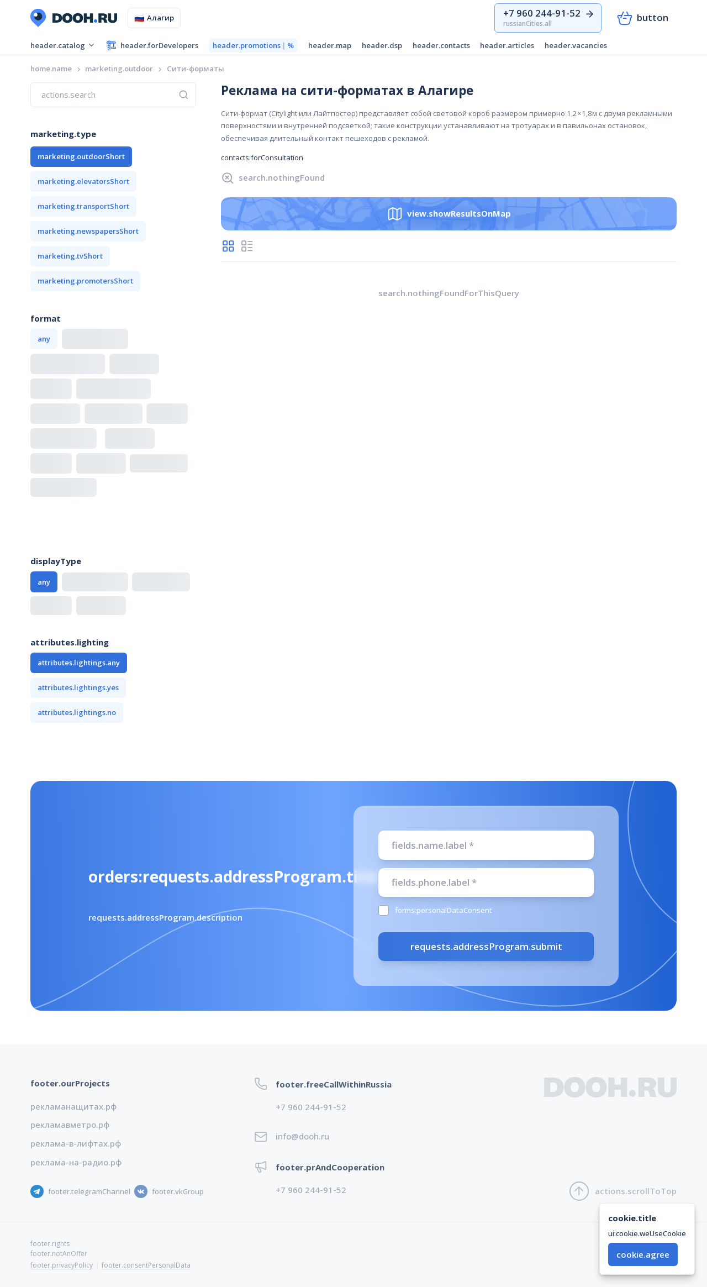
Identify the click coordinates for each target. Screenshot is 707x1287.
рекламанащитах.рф (73, 1106)
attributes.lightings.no (77, 712)
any (44, 339)
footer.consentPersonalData (146, 1265)
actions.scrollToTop (623, 1191)
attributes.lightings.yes (78, 687)
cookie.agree (642, 1254)
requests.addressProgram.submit (486, 946)
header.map (329, 45)
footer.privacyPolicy (61, 1265)
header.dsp (382, 45)
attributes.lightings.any (79, 663)
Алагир (154, 18)
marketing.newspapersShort (88, 231)
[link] (195, 69)
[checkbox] (383, 910)
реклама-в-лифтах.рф (75, 1143)
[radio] (228, 246)
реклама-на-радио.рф (76, 1162)
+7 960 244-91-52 (311, 1106)
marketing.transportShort (83, 206)
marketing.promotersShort (85, 281)
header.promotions (253, 45)
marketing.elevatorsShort (83, 181)
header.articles (507, 45)
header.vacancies (576, 45)
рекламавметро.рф (69, 1124)
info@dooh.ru (302, 1136)
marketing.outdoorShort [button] (81, 156)
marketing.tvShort (70, 256)
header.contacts (441, 45)
